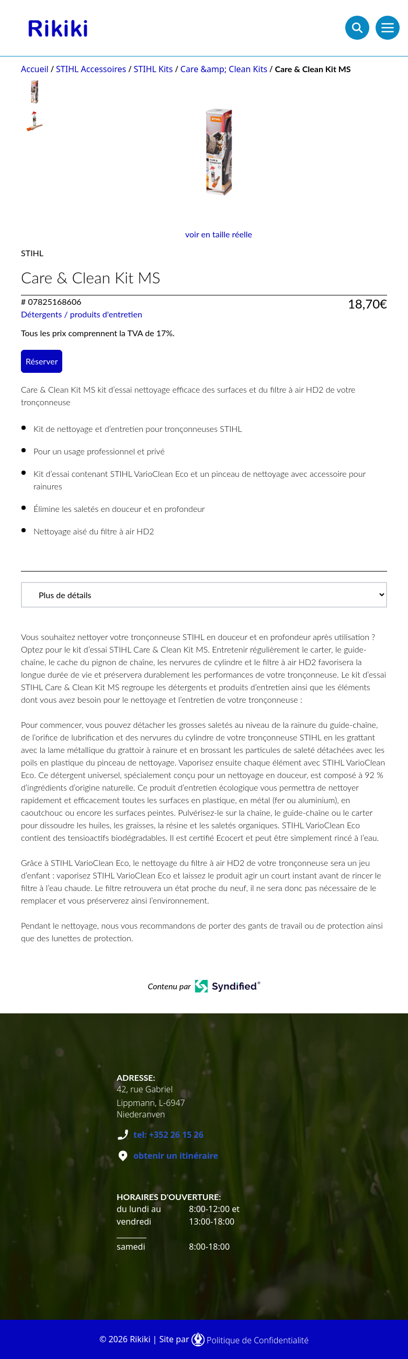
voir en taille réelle (218, 234)
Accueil (35, 69)
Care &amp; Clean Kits (223, 69)
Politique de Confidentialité (258, 1340)
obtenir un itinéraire (175, 1155)
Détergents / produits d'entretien (81, 314)
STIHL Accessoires (91, 69)
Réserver (42, 361)
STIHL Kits (153, 69)
